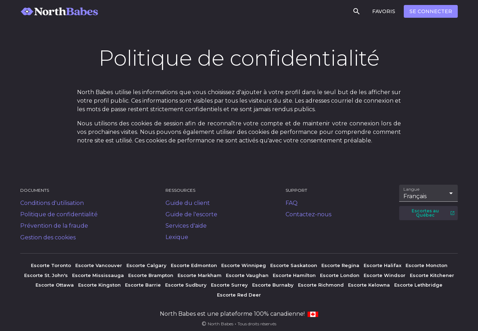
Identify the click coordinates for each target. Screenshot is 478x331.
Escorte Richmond (321, 285)
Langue (411, 189)
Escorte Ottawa (55, 285)
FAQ (292, 203)
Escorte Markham (200, 275)
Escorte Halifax (382, 265)
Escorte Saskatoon (293, 265)
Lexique (176, 237)
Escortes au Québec (433, 213)
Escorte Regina (340, 265)
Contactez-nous (308, 214)
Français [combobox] (415, 196)
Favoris (383, 11)
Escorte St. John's (46, 275)
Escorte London (339, 275)
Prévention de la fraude (54, 225)
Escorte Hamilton (294, 275)
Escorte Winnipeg (243, 265)
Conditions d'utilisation (52, 203)
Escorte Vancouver (98, 265)
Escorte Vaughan (247, 275)
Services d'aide (186, 225)
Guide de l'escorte (191, 214)
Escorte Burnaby (273, 285)
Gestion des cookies (48, 237)
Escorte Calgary (146, 265)
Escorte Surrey (229, 285)
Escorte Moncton (426, 265)
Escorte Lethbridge (418, 285)
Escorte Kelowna (369, 285)
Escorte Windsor (385, 275)
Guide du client (187, 203)
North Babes (220, 323)
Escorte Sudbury (186, 285)
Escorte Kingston (99, 285)
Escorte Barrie (143, 285)
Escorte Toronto (51, 265)
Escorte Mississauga (98, 275)
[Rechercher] (356, 11)
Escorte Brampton (150, 275)
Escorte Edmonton (194, 265)
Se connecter (430, 11)
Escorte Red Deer (239, 295)
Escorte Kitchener (432, 275)
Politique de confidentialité (59, 214)
